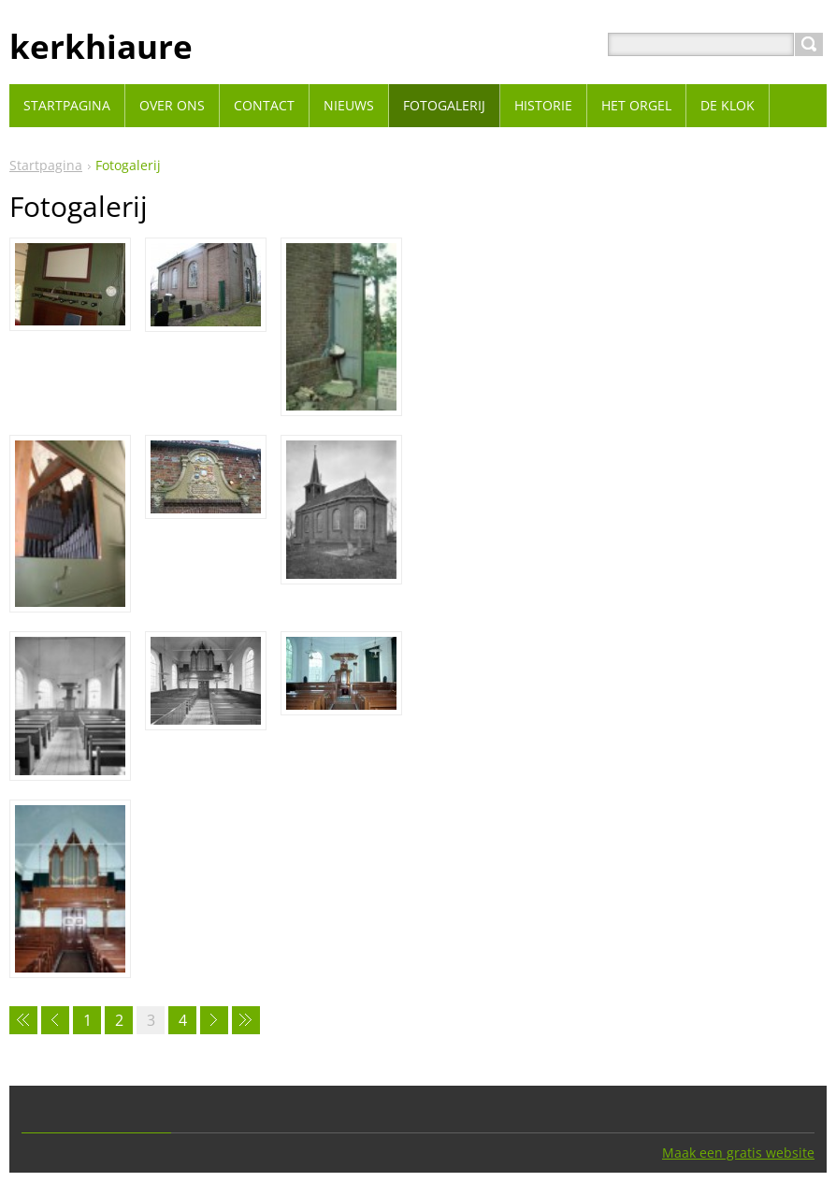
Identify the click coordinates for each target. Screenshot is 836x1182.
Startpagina (45, 165)
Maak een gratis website (738, 1152)
